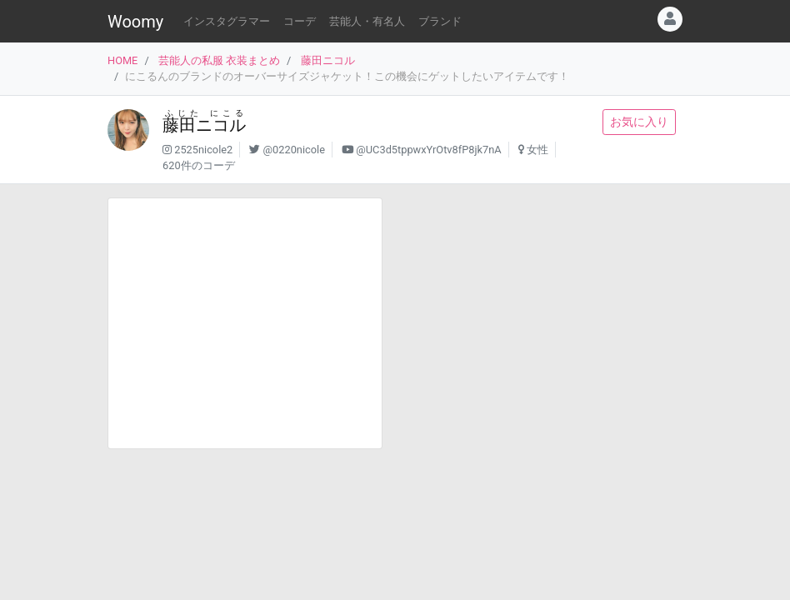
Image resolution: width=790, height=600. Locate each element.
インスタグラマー (226, 21)
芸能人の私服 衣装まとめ (219, 60)
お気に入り (639, 121)
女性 (537, 149)
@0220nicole (294, 149)
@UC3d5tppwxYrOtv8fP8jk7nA (428, 149)
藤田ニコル (328, 60)
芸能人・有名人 (367, 21)
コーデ (299, 21)
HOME (123, 60)
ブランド (440, 21)
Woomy (135, 22)
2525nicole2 (203, 149)
